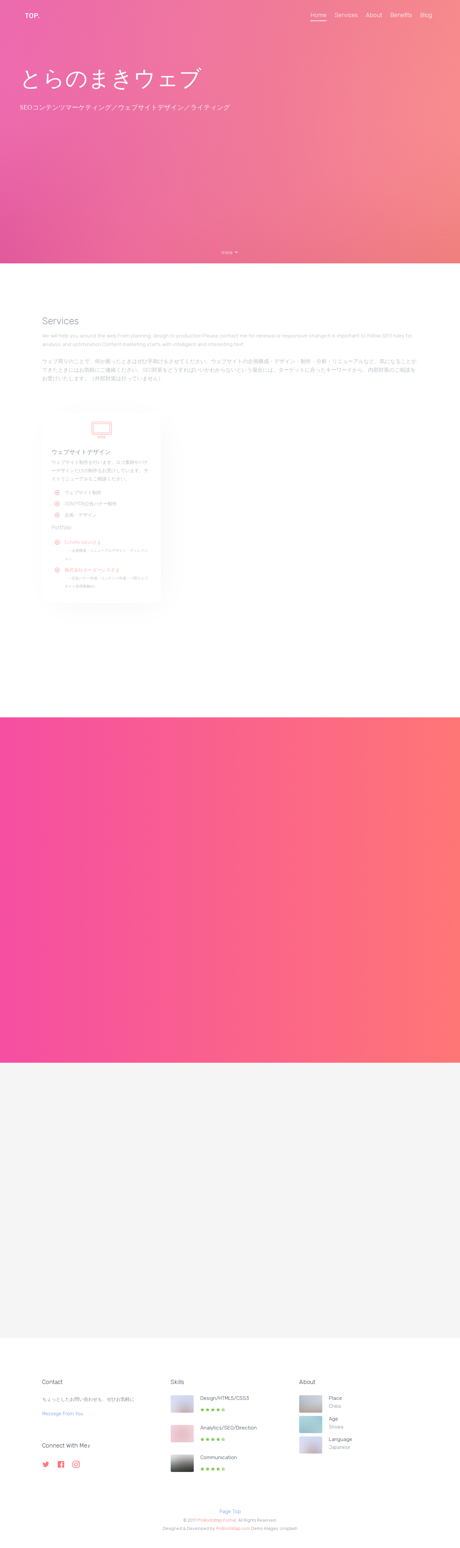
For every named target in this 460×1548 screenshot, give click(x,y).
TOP (32, 16)
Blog (426, 15)
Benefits (401, 15)
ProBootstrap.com (233, 1528)
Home (318, 15)
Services (346, 15)
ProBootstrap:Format (216, 1520)
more (230, 252)
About (374, 15)
